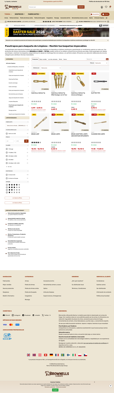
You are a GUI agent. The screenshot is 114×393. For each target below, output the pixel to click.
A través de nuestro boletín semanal (16, 237)
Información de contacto (104, 292)
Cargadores (49, 18)
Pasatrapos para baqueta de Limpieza (38, 110)
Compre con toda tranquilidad (15, 230)
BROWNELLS (34, 51)
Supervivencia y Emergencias (52, 296)
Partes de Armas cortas (26, 18)
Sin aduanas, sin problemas (14, 225)
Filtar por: (92, 62)
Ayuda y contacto (11, 1)
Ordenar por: (36, 68)
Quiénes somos (101, 284)
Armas (6, 18)
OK (26, 141)
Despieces (19, 14)
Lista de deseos (106, 7)
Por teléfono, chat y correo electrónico (17, 219)
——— (106, 17)
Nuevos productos (8, 288)
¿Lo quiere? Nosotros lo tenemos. (16, 214)
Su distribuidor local (78, 284)
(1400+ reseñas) (61, 21)
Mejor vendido (7, 284)
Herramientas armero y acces (80, 18)
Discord (6, 315)
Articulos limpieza (99, 18)
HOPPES (93, 91)
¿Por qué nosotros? (77, 281)
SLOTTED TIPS (95, 93)
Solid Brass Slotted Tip (38, 93)
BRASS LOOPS (55, 134)
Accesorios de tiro (65, 18)
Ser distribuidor (101, 288)
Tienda (7, 14)
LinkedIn (36, 315)
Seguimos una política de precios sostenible (18, 249)
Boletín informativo (8, 296)
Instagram (16, 315)
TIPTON (46, 51)
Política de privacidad (103, 296)
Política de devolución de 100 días (99, 1)
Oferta (106, 14)
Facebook (26, 315)
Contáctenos (100, 281)
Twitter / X (46, 315)
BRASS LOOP (35, 134)
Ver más (10, 166)
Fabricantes (33, 14)
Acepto (55, 390)
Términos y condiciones (50, 387)
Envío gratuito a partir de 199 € (52, 1)
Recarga (56, 18)
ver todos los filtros (17, 198)
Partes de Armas (14, 18)
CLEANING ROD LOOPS (98, 134)
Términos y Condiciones (79, 288)
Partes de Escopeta (39, 18)
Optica (91, 18)
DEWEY (40, 51)
